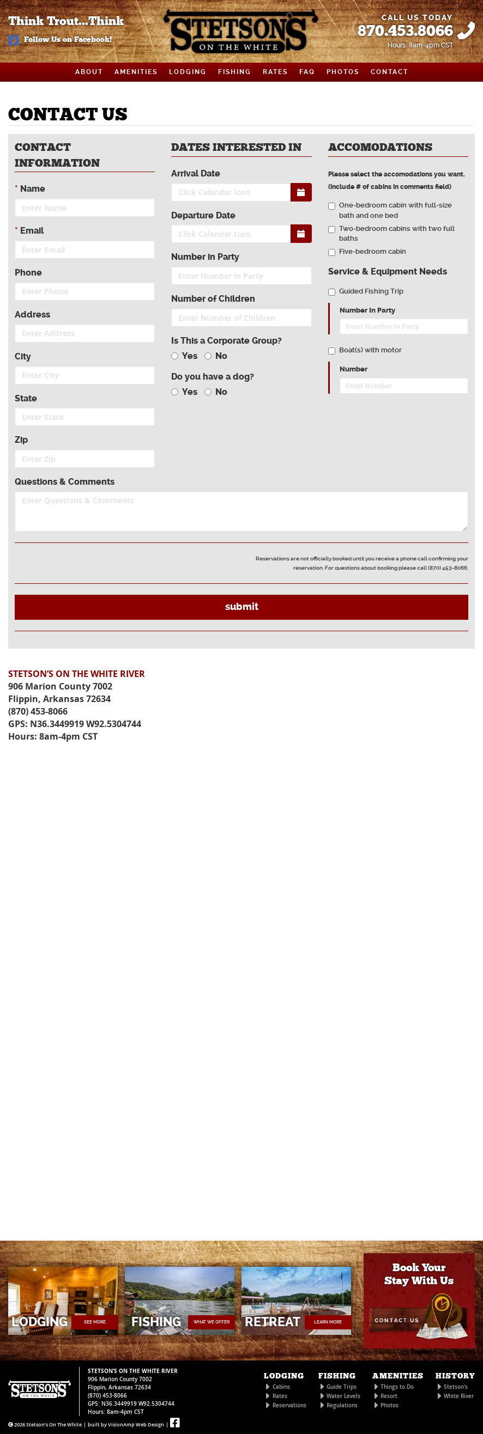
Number (353, 369)
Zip (21, 440)
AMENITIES (136, 72)
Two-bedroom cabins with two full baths (391, 233)
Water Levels (343, 1396)
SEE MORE (95, 1322)
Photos (390, 1405)
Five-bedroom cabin (367, 251)
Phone (28, 272)
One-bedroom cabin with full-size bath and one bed (390, 210)
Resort (389, 1396)
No (215, 356)
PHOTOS (343, 72)
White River (459, 1396)
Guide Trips (342, 1386)
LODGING (188, 72)
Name (30, 189)
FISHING (234, 72)
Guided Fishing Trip (365, 291)
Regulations (342, 1405)
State (26, 398)
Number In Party (367, 310)
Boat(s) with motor (365, 350)
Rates (280, 1396)
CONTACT (389, 72)
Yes (184, 356)
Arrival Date (195, 173)
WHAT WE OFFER (212, 1322)
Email (29, 230)
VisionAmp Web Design (136, 1424)
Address (32, 314)
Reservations (289, 1405)
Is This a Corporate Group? (226, 340)
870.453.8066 (405, 31)
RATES (275, 72)
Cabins (281, 1386)
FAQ (307, 72)
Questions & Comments (64, 482)
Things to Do (397, 1386)
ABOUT (89, 72)
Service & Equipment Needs (387, 271)
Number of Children (213, 299)
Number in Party (205, 257)
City (23, 356)
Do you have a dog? (212, 376)
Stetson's (456, 1386)
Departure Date (203, 215)
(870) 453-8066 (38, 711)
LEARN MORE (328, 1322)
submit (241, 607)
